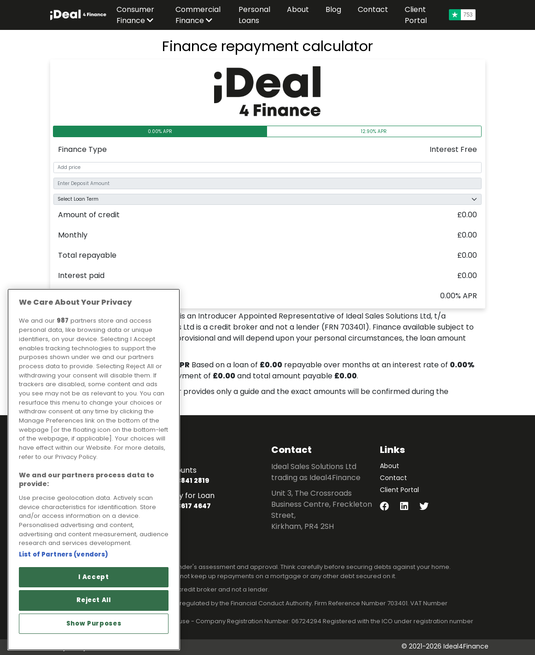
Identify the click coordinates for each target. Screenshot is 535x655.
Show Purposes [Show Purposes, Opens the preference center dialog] (94, 623)
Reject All (93, 600)
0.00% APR (160, 131)
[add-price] (267, 168)
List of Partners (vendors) (63, 554)
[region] (93, 469)
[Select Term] (267, 199)
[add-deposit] (267, 183)
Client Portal (399, 489)
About (389, 465)
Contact (393, 477)
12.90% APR (374, 131)
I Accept (93, 577)
